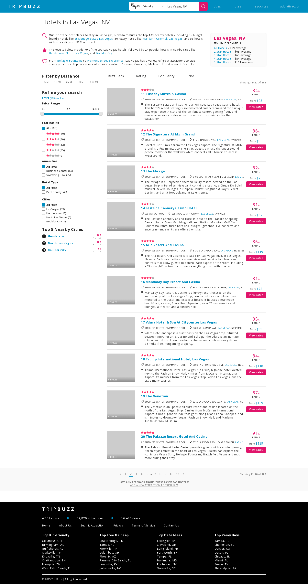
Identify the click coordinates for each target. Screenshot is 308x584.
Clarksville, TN (51, 552)
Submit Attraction (92, 525)
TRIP (24, 6)
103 (99, 235)
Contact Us (171, 525)
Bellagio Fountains (69, 60)
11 (178, 474)
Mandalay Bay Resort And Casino (173, 282)
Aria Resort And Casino (165, 245)
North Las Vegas (77, 53)
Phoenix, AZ (108, 556)
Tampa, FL (107, 545)
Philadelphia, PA (225, 568)
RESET (45, 98)
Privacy (118, 525)
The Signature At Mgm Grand (170, 134)
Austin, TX (221, 564)
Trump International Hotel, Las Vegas (177, 359)
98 (99, 249)
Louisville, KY (108, 564)
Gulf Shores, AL (52, 548)
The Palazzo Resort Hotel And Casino (177, 436)
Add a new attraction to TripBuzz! (154, 485)
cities (217, 6)
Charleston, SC (224, 545)
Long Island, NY (168, 548)
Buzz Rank (116, 76)
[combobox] (147, 6)
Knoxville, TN (51, 556)
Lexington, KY (166, 541)
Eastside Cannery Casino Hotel (171, 208)
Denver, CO (222, 548)
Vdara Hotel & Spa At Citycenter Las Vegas (181, 322)
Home (46, 525)
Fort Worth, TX (167, 552)
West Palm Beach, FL (56, 568)
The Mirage (155, 171)
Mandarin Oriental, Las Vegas (162, 38)
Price (190, 76)
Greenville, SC (166, 568)
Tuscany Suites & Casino (166, 94)
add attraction (290, 6)
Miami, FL (221, 560)
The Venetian (157, 396)
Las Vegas (230, 99)
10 (171, 474)
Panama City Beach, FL (115, 560)
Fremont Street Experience (105, 60)
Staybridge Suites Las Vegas (94, 38)
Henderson (56, 53)
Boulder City (104, 53)
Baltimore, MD (167, 560)
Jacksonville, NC (110, 568)
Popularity (166, 76)
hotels (237, 6)
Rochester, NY (167, 564)
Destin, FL (221, 552)
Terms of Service (143, 525)
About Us (65, 525)
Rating (141, 76)
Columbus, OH (52, 541)
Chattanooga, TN (54, 560)
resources (261, 6)
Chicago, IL (222, 556)
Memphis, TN (51, 564)
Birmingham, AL (53, 545)
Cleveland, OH (166, 545)
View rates (256, 107)
